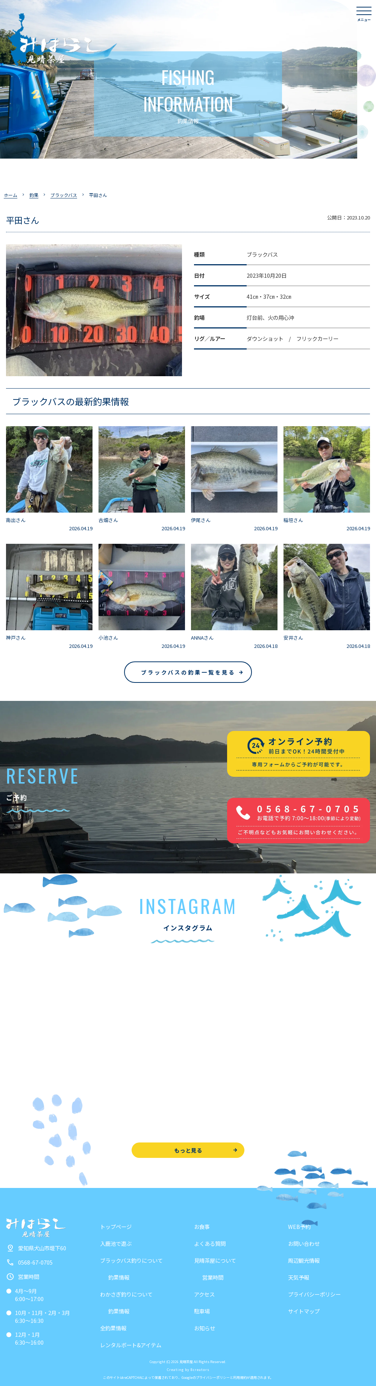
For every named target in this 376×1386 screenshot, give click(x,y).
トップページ (116, 1226)
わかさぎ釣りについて (126, 1294)
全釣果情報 (113, 1328)
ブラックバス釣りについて (131, 1260)
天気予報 (298, 1277)
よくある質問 (210, 1243)
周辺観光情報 (304, 1260)
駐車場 (202, 1311)
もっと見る (188, 1150)
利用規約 (240, 1377)
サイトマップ (304, 1311)
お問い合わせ (304, 1243)
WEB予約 (299, 1226)
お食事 (202, 1226)
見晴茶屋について (215, 1260)
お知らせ (204, 1328)
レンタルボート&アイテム (130, 1345)
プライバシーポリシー (314, 1294)
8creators (200, 1369)
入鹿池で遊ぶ (116, 1243)
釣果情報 (118, 1277)
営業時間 (212, 1277)
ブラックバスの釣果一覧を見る (188, 672)
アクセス (204, 1294)
